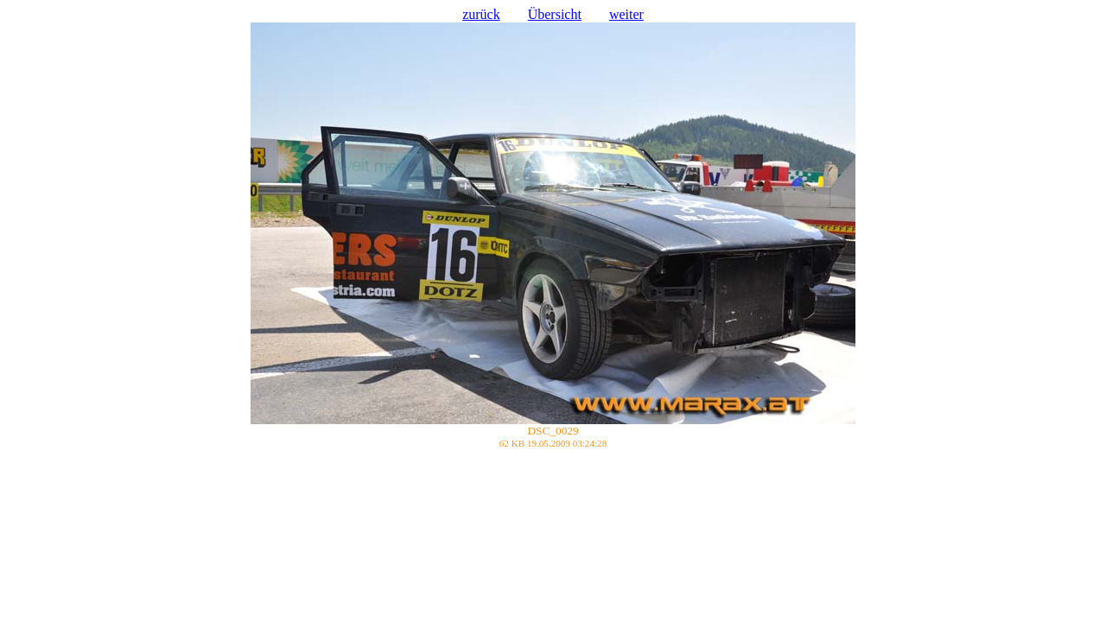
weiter (626, 14)
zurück (481, 14)
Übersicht (555, 14)
